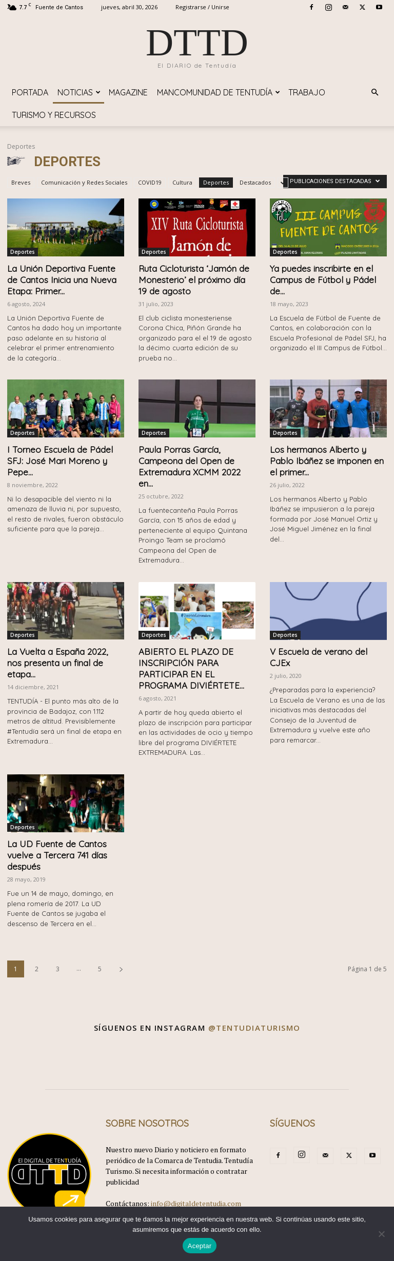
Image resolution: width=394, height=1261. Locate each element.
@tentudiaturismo (254, 1028)
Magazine (128, 92)
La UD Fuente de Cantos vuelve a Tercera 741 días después (57, 855)
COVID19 (150, 182)
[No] (381, 1234)
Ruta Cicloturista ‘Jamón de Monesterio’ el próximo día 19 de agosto (194, 279)
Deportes (216, 182)
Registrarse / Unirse (202, 7)
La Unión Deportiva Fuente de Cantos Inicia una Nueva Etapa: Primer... (61, 279)
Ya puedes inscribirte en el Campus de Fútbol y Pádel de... (323, 279)
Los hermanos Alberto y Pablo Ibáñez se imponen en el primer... (327, 460)
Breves (20, 182)
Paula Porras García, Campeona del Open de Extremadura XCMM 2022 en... (190, 466)
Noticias (79, 92)
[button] (374, 92)
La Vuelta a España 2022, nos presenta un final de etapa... (57, 662)
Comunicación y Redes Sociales (84, 182)
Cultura (182, 182)
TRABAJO (306, 92)
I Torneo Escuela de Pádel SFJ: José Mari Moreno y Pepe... (60, 460)
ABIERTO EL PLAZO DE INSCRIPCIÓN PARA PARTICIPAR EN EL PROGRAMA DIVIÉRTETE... (191, 668)
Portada (30, 92)
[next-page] (121, 968)
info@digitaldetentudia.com (196, 1203)
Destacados (255, 182)
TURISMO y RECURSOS (54, 115)
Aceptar (200, 1246)
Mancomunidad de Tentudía (218, 92)
